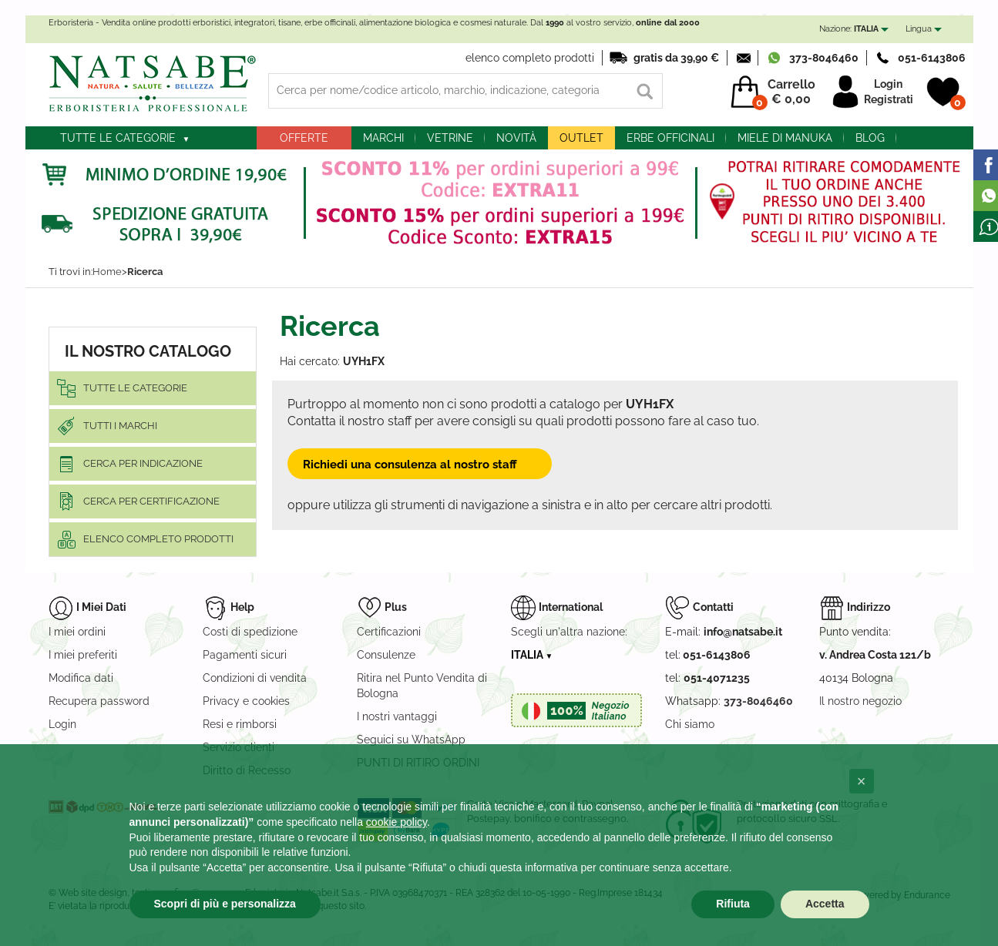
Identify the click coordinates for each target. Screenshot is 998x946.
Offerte (304, 138)
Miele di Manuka (785, 138)
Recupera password (99, 701)
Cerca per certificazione (151, 501)
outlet (581, 138)
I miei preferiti (83, 655)
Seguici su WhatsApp (411, 739)
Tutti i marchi (120, 425)
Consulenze (386, 655)
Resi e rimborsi (240, 724)
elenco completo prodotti (529, 58)
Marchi (383, 138)
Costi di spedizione (250, 632)
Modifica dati (81, 678)
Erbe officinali (670, 138)
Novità (516, 138)
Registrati (888, 99)
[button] (861, 781)
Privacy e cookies (246, 701)
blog (870, 138)
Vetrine (450, 138)
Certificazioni (389, 632)
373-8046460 (824, 58)
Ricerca (145, 271)
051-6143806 (932, 58)
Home (107, 271)
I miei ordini (77, 632)
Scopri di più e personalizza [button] (225, 903)
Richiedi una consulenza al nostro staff (419, 463)
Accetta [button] (825, 903)
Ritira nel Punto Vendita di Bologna (422, 685)
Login (888, 84)
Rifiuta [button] (733, 903)
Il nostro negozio (860, 701)
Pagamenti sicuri (245, 655)
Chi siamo (689, 724)
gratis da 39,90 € (676, 58)
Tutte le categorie (118, 138)
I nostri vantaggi (397, 716)
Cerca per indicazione (143, 463)
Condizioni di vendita (255, 678)
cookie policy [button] (396, 822)
